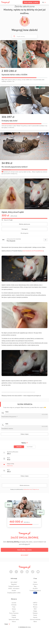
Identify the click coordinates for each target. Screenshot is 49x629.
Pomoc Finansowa (13, 613)
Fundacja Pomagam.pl (35, 590)
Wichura (35, 607)
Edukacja (35, 613)
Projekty (14, 615)
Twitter (16, 570)
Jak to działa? (24, 555)
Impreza (35, 617)
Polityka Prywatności (14, 586)
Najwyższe (30, 446)
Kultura (14, 621)
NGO (35, 609)
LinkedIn (27, 570)
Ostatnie (18, 446)
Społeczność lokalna (14, 619)
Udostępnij (25, 229)
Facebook (11, 570)
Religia (35, 611)
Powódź (35, 604)
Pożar (13, 607)
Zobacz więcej (24, 434)
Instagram (21, 570)
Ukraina (14, 609)
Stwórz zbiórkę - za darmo (31, 2)
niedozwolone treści (27, 489)
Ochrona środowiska (35, 619)
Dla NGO (35, 588)
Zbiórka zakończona (24, 224)
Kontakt (14, 590)
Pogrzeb (14, 617)
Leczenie (14, 602)
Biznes (35, 621)
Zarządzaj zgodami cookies (13, 592)
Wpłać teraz (10, 465)
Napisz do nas (36, 489)
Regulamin (14, 584)
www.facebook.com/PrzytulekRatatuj (33, 251)
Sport (13, 611)
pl (43, 2)
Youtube (38, 570)
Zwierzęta (13, 604)
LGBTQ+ (35, 602)
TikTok (32, 570)
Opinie (35, 582)
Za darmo (35, 584)
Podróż (35, 615)
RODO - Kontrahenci (13, 588)
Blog (35, 586)
